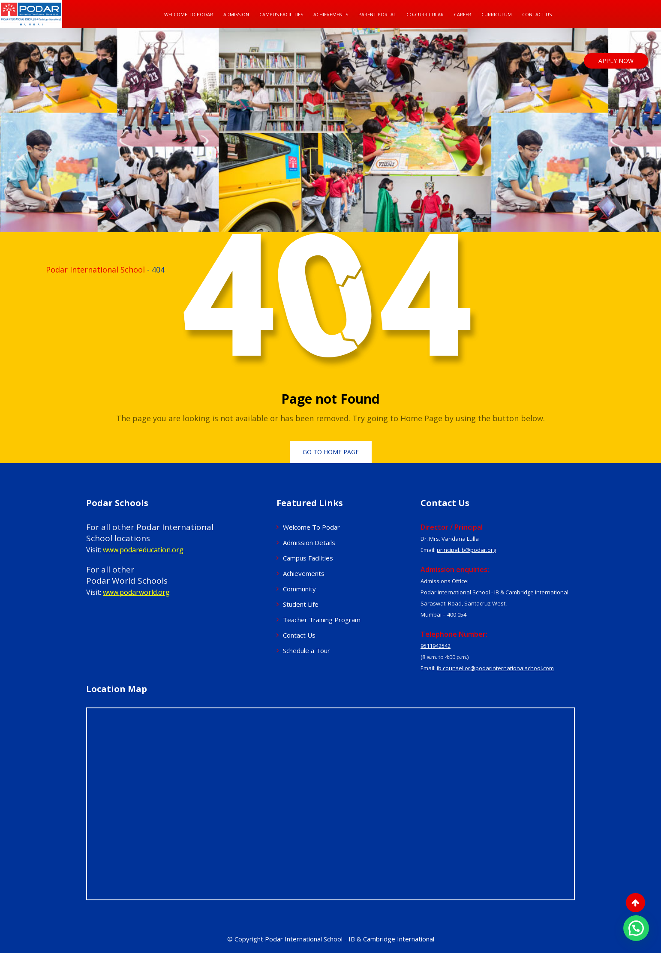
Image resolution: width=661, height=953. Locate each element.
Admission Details (309, 542)
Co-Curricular (425, 14)
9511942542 (436, 646)
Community (299, 588)
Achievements (330, 14)
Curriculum (496, 14)
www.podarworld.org (136, 592)
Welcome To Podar (188, 14)
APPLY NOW (616, 61)
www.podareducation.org (143, 549)
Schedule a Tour (306, 650)
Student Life (300, 604)
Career (462, 14)
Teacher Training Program (322, 619)
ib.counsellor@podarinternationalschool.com (495, 668)
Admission (236, 14)
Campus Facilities (281, 14)
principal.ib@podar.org (466, 550)
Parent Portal (377, 14)
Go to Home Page (331, 452)
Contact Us (537, 14)
